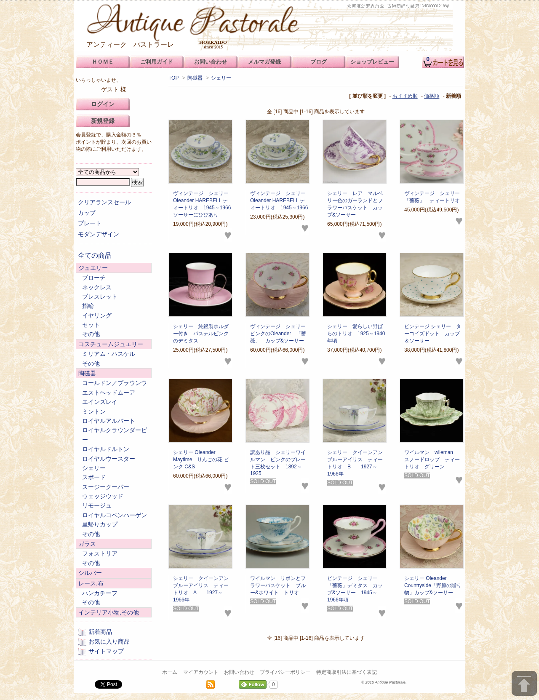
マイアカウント (201, 672)
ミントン (94, 411)
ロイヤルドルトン (105, 449)
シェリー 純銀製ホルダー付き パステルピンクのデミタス (201, 333)
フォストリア (99, 553)
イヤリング (97, 315)
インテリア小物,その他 (108, 612)
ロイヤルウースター (108, 458)
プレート (89, 223)
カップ (87, 212)
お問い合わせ (239, 672)
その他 (91, 334)
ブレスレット (99, 296)
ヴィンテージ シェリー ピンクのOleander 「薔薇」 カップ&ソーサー (280, 333)
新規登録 (103, 121)
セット (91, 324)
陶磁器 (195, 78)
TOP (173, 78)
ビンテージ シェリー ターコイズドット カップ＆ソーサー (432, 333)
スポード (94, 477)
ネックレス (97, 287)
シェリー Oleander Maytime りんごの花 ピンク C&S (201, 459)
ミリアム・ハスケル (108, 353)
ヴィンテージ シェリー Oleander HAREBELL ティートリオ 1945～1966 (280, 200)
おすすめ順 (405, 96)
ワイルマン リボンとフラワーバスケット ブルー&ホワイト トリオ (278, 585)
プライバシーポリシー (285, 672)
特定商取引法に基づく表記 (346, 672)
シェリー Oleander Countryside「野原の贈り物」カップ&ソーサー (433, 585)
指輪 (88, 305)
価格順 (431, 96)
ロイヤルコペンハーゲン (114, 515)
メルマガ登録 (264, 62)
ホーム (169, 672)
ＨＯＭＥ (103, 62)
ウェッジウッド (102, 496)
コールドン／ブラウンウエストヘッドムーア (114, 387)
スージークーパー (105, 487)
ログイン (103, 104)
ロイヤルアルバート (108, 420)
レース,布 (91, 583)
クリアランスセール (104, 202)
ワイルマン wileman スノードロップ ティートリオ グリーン (432, 459)
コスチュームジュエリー (110, 344)
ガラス (87, 543)
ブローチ (94, 277)
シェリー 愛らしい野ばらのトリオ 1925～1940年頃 (356, 333)
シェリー (221, 78)
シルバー (90, 572)
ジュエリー (93, 268)
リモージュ (97, 505)
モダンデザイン (98, 234)
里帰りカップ (99, 524)
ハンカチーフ (99, 593)
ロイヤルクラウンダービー (114, 435)
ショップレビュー (372, 62)
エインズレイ (99, 401)
